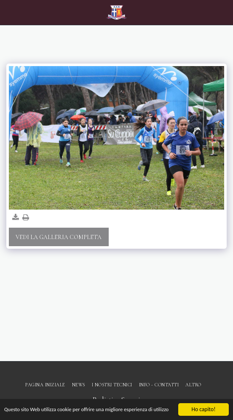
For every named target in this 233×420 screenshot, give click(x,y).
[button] (9, 12)
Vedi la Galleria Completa (59, 237)
